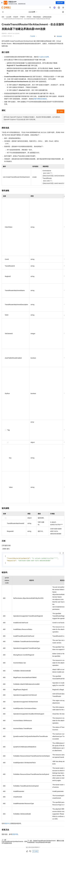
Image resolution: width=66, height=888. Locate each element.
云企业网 (8, 17)
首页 (3, 17)
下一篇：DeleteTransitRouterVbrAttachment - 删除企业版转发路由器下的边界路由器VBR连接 (45, 842)
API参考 (22, 17)
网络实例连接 (37, 17)
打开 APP (60, 2)
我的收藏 (59, 36)
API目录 (29, 17)
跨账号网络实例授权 (40, 99)
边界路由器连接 (47, 17)
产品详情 (32, 36)
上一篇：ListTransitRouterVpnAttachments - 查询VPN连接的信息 (14, 841)
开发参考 (15, 17)
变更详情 (15, 835)
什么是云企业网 (43, 57)
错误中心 (8, 824)
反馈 (35, 851)
